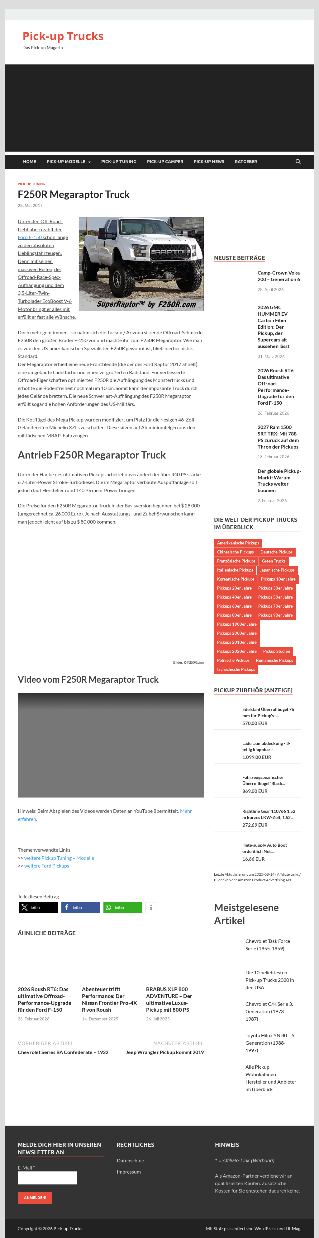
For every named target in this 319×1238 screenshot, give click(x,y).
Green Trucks (274, 560)
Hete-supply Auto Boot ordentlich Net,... (264, 848)
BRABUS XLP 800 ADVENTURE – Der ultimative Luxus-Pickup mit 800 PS (169, 999)
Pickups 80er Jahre (234, 615)
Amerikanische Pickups (238, 542)
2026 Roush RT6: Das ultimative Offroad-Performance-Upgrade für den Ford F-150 (44, 999)
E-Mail (26, 1167)
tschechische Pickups (236, 669)
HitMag (293, 1228)
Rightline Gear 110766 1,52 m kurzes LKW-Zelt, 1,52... (268, 814)
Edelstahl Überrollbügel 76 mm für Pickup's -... (268, 712)
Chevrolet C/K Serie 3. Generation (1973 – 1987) (269, 1011)
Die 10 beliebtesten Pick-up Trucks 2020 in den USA (269, 979)
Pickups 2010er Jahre (237, 642)
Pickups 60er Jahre (234, 606)
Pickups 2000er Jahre (237, 633)
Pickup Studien (276, 651)
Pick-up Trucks (63, 36)
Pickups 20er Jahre (234, 588)
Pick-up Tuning (118, 161)
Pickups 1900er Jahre (237, 624)
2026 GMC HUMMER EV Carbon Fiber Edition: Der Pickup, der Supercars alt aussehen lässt (273, 326)
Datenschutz (130, 1160)
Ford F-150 (30, 237)
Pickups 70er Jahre (275, 606)
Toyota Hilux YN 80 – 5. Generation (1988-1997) (270, 1042)
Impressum (129, 1171)
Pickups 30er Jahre (275, 588)
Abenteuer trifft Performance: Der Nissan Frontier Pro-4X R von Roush (109, 999)
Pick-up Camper (165, 161)
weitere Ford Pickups (46, 865)
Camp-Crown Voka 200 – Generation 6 (279, 276)
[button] (38, 907)
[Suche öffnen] (298, 162)
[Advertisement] (159, 108)
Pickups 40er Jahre (234, 597)
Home (29, 161)
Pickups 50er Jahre (275, 597)
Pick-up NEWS (209, 161)
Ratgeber (246, 161)
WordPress (265, 1228)
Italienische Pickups (235, 569)
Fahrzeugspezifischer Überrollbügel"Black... (263, 780)
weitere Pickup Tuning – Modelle (59, 858)
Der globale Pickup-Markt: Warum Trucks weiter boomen (279, 480)
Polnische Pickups (233, 660)
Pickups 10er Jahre (278, 579)
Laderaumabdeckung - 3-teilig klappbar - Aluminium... (266, 747)
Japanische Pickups (277, 569)
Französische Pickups (236, 560)
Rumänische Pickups (274, 660)
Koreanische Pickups (236, 579)
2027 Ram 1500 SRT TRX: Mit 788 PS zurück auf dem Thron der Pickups (278, 436)
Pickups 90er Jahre (275, 615)
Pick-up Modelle (66, 161)
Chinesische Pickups (235, 551)
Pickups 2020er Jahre (237, 651)
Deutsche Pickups (276, 551)
